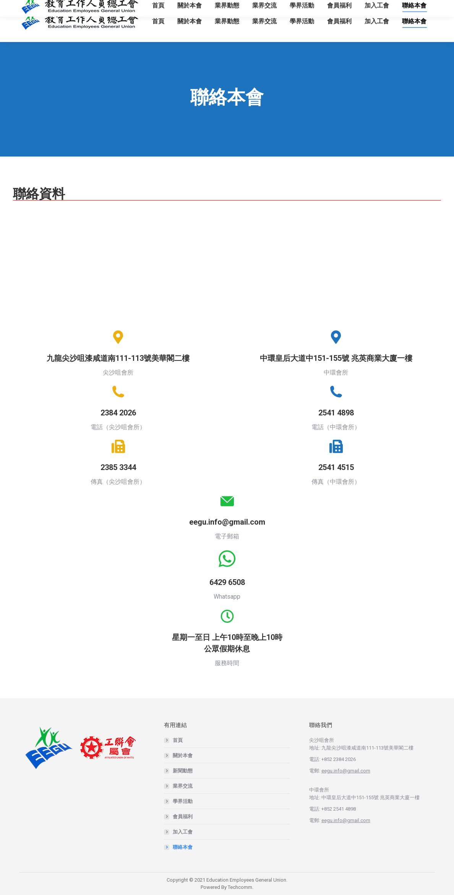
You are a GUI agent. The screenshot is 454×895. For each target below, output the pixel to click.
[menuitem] (158, 21)
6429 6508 (227, 582)
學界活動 (183, 801)
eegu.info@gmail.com (227, 522)
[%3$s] (118, 265)
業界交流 (183, 786)
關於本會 (183, 755)
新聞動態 (183, 771)
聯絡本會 (183, 847)
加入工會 (183, 832)
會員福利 (183, 816)
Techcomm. (240, 887)
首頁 (178, 740)
